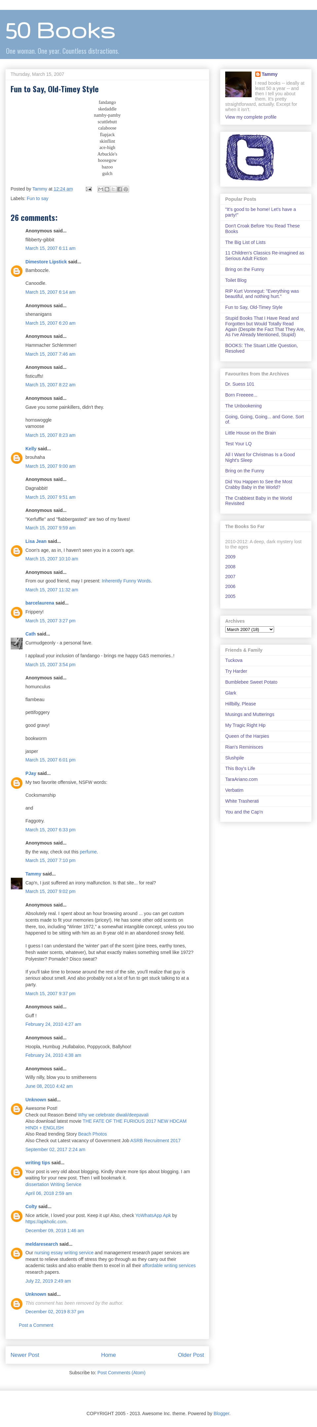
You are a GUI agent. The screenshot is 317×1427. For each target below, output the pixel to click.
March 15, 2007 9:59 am (50, 527)
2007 (230, 576)
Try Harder (236, 671)
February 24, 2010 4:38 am (53, 1055)
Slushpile (234, 757)
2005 (230, 596)
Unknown (35, 1099)
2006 (230, 586)
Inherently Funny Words (126, 580)
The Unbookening (243, 405)
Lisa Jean (36, 541)
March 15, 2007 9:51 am (50, 497)
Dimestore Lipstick (46, 261)
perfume (88, 851)
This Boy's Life (240, 768)
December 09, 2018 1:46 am (54, 1230)
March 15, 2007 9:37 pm (50, 993)
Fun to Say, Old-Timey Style (254, 307)
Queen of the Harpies (247, 736)
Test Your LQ (238, 443)
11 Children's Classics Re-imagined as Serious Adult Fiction (264, 255)
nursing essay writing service (63, 1252)
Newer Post (25, 1355)
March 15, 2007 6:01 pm (50, 759)
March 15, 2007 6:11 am (50, 248)
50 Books (60, 30)
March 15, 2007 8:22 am (50, 384)
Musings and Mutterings (249, 714)
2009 (230, 556)
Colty (31, 1206)
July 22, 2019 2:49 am (48, 1281)
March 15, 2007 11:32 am (51, 589)
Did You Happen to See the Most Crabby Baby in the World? (258, 484)
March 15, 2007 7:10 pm (50, 860)
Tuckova (233, 660)
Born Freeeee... (241, 395)
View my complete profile (250, 117)
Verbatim (234, 790)
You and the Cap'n (244, 812)
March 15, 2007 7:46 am (50, 354)
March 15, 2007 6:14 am (50, 292)
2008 (230, 566)
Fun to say (37, 198)
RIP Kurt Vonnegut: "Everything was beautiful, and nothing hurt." (262, 293)
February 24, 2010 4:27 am (53, 1024)
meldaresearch (41, 1244)
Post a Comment (36, 1325)
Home (108, 1355)
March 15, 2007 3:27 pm (50, 620)
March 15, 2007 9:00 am (50, 466)
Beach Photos (92, 1134)
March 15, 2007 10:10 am (51, 558)
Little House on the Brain (250, 432)
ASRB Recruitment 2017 (155, 1140)
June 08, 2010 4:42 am (49, 1086)
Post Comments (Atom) (121, 1372)
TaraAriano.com (241, 779)
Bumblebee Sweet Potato (251, 682)
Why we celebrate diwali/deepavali (113, 1114)
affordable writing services (169, 1265)
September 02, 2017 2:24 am (55, 1149)
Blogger (221, 1413)
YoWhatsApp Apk (153, 1215)
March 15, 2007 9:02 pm (50, 891)
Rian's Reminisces (244, 747)
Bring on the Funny (244, 269)
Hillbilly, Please (240, 703)
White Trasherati (242, 801)
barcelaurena (39, 603)
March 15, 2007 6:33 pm (50, 829)
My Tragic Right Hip (245, 725)
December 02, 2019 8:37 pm (54, 1311)
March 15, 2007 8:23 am (50, 435)
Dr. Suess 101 (239, 384)
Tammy (33, 874)
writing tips (37, 1162)
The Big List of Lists (245, 242)
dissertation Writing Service (53, 1184)
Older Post (191, 1355)
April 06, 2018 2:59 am (48, 1193)
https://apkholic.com (45, 1221)
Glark (230, 693)
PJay (30, 773)
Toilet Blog (236, 280)
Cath (30, 634)
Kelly (30, 448)
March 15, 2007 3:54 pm (50, 664)
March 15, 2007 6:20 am (50, 323)
